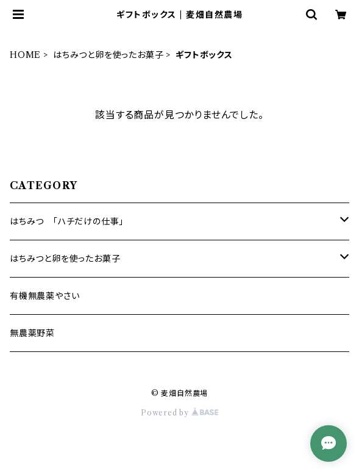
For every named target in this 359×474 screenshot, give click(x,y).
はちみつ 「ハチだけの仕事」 (67, 221)
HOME (25, 54)
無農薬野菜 (32, 333)
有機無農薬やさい (44, 295)
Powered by (179, 412)
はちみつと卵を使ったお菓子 (108, 54)
